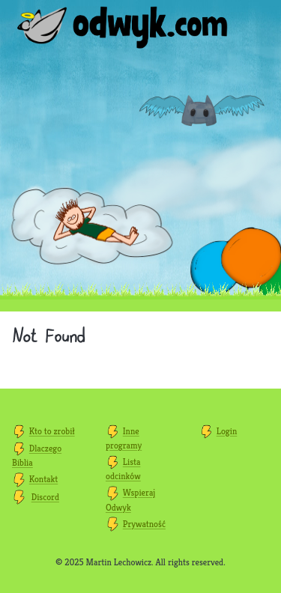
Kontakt (43, 478)
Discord (45, 496)
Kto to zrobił (52, 431)
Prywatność (144, 523)
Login (227, 431)
